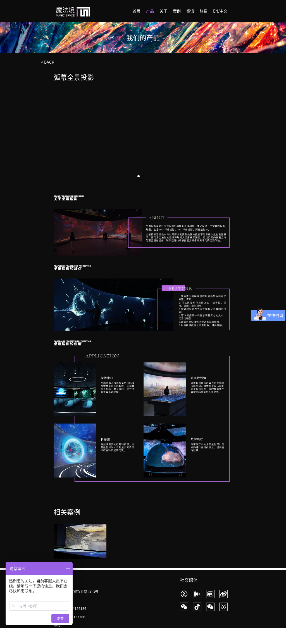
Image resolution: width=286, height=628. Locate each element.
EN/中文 (220, 11)
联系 (204, 11)
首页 (136, 11)
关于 (163, 11)
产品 (150, 11)
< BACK (47, 62)
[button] (226, 134)
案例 (177, 11)
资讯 (190, 11)
